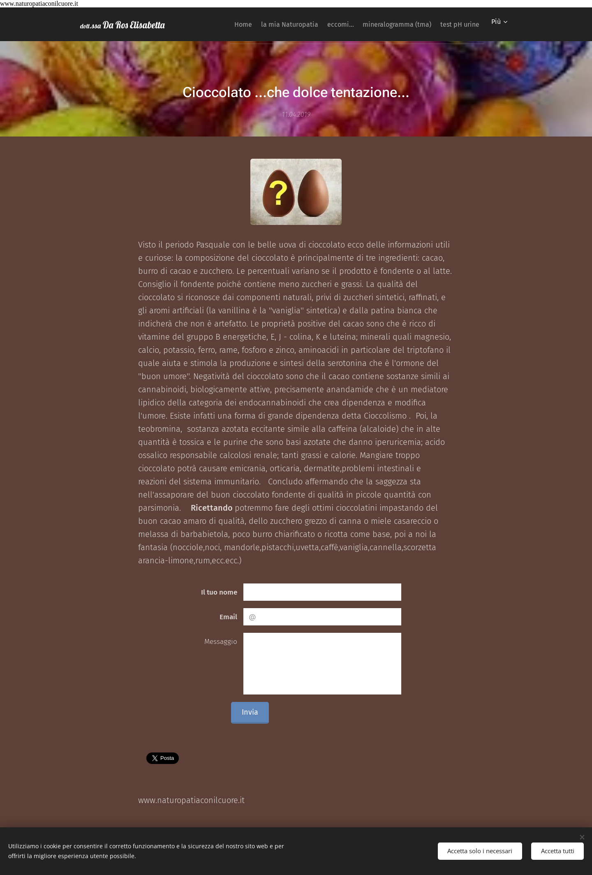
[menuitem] (217, 24)
